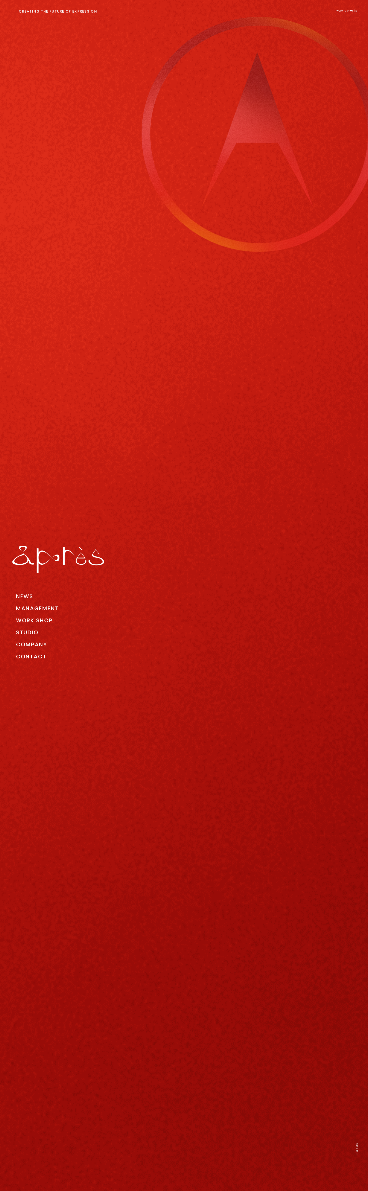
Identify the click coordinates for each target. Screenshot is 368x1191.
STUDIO (27, 632)
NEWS (24, 596)
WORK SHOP (34, 620)
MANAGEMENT (37, 608)
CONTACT (31, 656)
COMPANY (31, 644)
